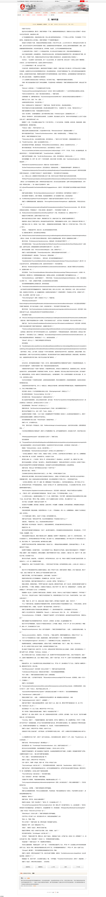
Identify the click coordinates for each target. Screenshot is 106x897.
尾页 (58, 892)
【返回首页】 (75, 12)
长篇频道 (28, 14)
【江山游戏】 (45, 12)
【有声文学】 (37, 12)
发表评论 (28, 866)
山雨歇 (28, 878)
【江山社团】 (60, 12)
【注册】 (86, 1)
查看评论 (40, 866)
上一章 (53, 866)
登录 (33, 873)
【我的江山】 (68, 12)
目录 (66, 866)
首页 (23, 14)
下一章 (78, 866)
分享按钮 (2, 896)
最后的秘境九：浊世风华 (42, 14)
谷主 (52, 24)
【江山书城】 (30, 12)
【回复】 (34, 885)
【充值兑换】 (53, 12)
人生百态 (33, 14)
